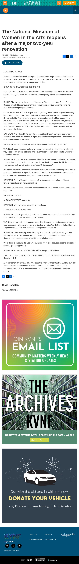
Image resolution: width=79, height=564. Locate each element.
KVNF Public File (50, 539)
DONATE (70, 3)
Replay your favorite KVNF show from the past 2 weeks (39, 434)
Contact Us (48, 534)
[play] (5, 10)
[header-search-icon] (59, 3)
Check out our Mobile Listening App (68, 535)
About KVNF (33, 534)
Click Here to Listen (39, 440)
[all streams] (76, 10)
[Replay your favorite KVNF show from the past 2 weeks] (39, 402)
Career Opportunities (36, 539)
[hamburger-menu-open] (5, 3)
